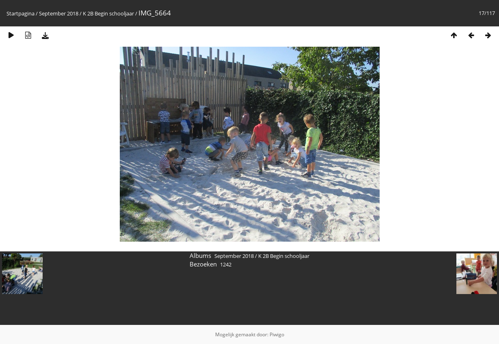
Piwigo (277, 334)
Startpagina (20, 13)
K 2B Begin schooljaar (108, 13)
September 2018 (58, 13)
